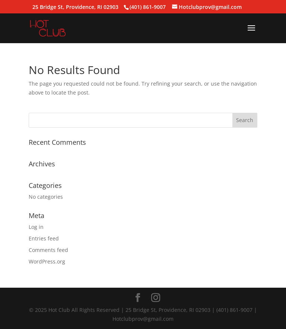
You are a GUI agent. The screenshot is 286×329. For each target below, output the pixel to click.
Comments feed (48, 249)
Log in (36, 226)
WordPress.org (47, 261)
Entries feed (44, 238)
